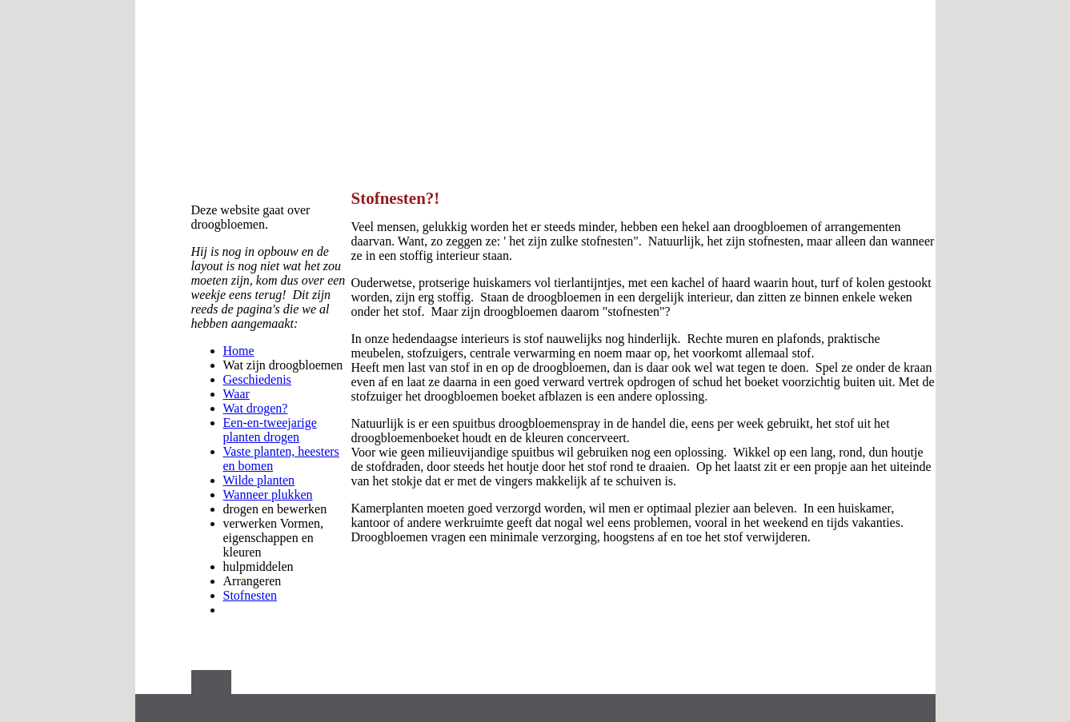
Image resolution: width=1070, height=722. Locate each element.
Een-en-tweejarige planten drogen (270, 430)
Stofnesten (250, 595)
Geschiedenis (257, 379)
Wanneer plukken (268, 494)
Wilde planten (259, 480)
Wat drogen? (255, 408)
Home (238, 350)
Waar (236, 394)
